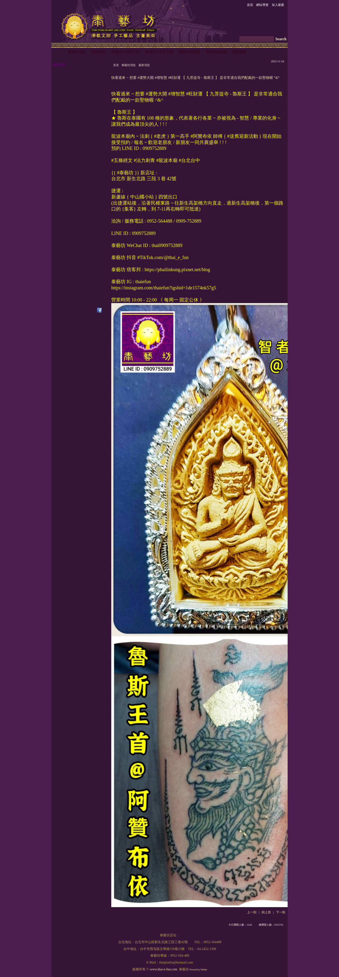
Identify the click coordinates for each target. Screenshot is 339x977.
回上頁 (266, 912)
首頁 (116, 65)
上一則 (251, 912)
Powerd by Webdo (198, 969)
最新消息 (144, 65)
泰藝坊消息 (128, 65)
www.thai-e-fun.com (163, 969)
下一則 (280, 912)
